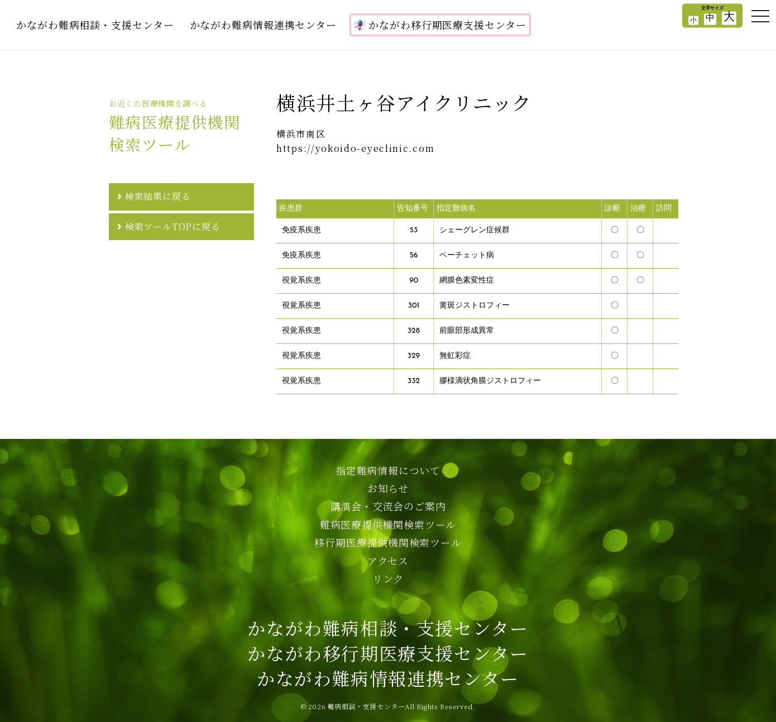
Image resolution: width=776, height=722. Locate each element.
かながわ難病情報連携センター (263, 24)
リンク (388, 578)
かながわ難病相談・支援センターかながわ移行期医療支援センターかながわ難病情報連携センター (387, 653)
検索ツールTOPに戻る (173, 226)
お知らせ (388, 488)
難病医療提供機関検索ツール (388, 524)
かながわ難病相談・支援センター (95, 24)
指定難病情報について (388, 470)
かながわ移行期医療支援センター (440, 24)
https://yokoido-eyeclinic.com (355, 148)
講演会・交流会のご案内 (388, 506)
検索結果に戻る (158, 196)
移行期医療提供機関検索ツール (387, 542)
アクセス (388, 560)
